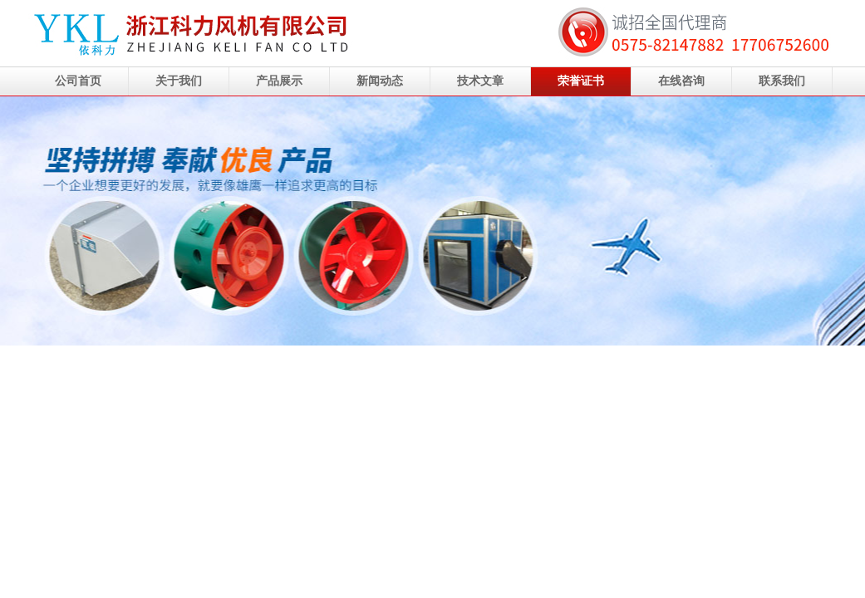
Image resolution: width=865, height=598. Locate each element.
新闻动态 (379, 81)
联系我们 (782, 81)
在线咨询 (681, 81)
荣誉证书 (581, 81)
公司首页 (78, 81)
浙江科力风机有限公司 (432, 221)
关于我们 (178, 81)
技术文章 (480, 81)
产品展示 (279, 81)
